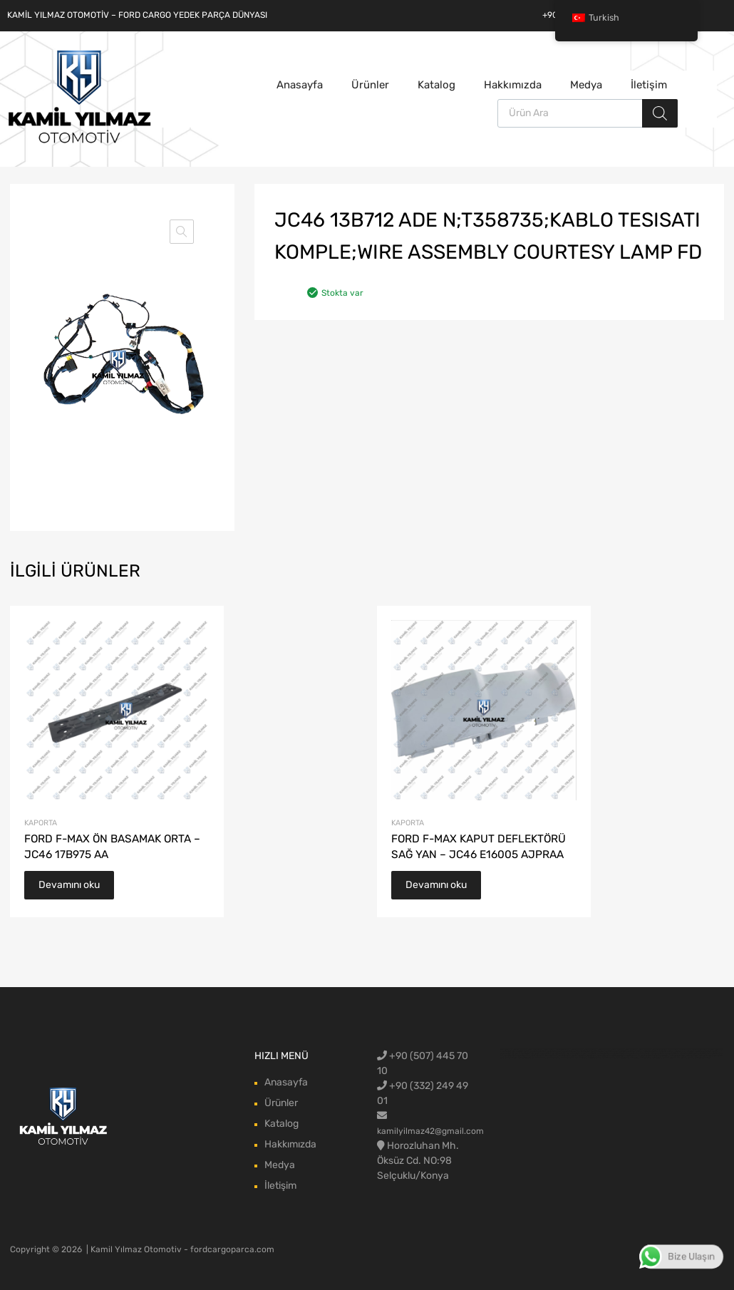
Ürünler (370, 84)
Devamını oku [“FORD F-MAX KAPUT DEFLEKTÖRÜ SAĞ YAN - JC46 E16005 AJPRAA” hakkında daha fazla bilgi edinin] (436, 885)
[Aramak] (660, 113)
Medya (586, 84)
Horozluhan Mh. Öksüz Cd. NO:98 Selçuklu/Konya (418, 1161)
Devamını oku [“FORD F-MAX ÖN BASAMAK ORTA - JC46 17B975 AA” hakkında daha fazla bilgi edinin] (69, 885)
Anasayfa (299, 84)
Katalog (436, 84)
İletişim (649, 84)
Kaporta (40, 822)
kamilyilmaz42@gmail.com (430, 1131)
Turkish (595, 17)
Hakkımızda (513, 84)
